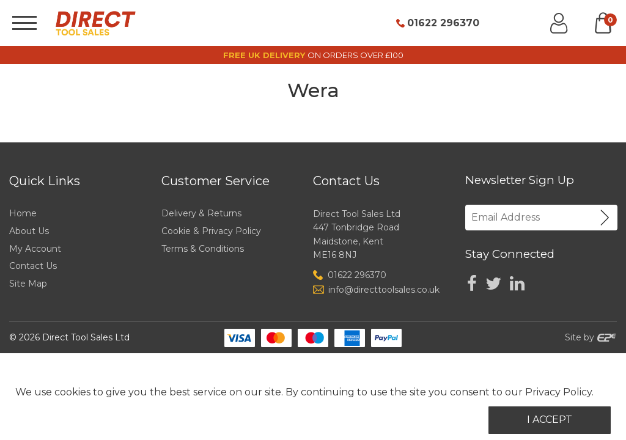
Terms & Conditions (202, 248)
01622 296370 (443, 23)
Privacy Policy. (559, 392)
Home (23, 213)
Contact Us (33, 265)
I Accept (549, 419)
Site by (591, 337)
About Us (29, 231)
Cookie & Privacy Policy (211, 231)
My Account (35, 248)
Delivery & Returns (201, 213)
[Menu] (24, 23)
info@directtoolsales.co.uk (384, 289)
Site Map (28, 283)
